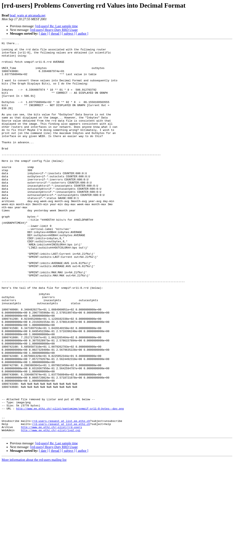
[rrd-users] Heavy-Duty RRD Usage (54, 30)
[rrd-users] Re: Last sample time (56, 26)
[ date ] (43, 33)
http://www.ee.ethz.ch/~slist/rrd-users (51, 504)
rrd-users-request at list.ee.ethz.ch (61, 497)
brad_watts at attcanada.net (28, 15)
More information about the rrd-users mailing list (34, 538)
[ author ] (82, 33)
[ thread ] (55, 33)
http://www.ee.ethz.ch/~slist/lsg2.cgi (51, 508)
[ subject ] (68, 33)
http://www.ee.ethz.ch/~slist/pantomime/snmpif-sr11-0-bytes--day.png (70, 482)
